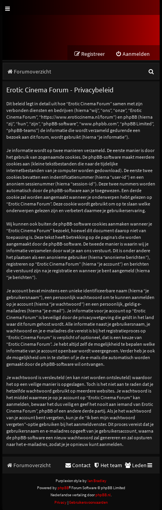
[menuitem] (132, 54)
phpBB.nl (103, 494)
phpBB (63, 487)
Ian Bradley (97, 480)
